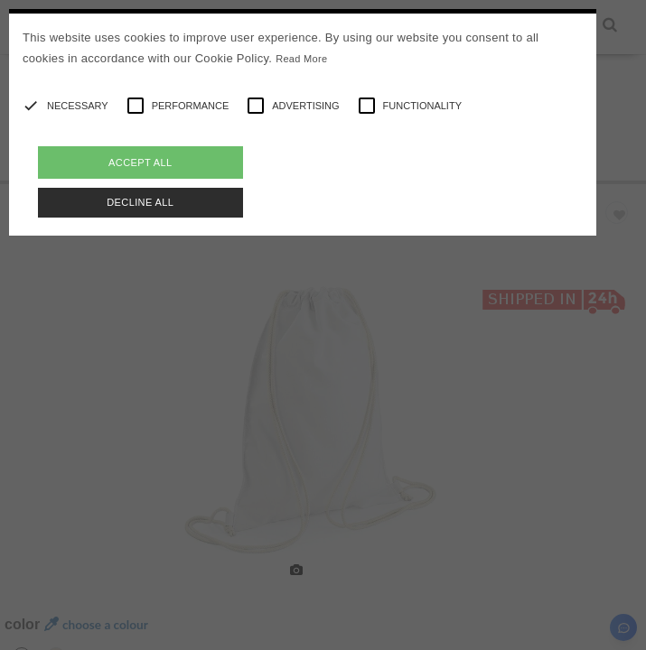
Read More (301, 58)
